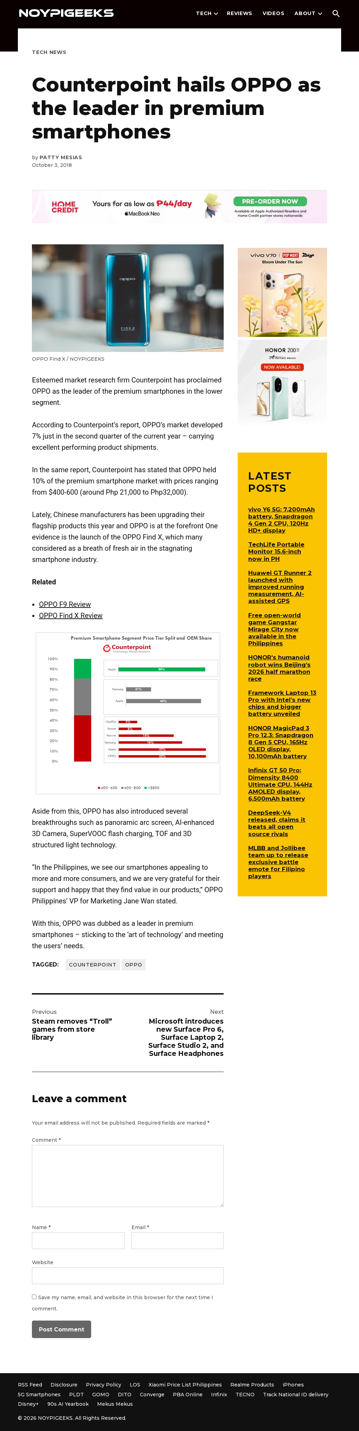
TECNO (245, 1394)
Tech (204, 13)
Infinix (219, 1394)
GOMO (100, 1394)
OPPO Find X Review (70, 615)
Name (41, 1227)
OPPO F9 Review (65, 604)
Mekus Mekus (115, 1404)
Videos (273, 13)
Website (42, 1262)
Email (140, 1227)
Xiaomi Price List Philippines (185, 1385)
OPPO (133, 965)
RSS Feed (30, 1385)
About (305, 13)
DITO (124, 1394)
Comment (46, 1140)
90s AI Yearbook (68, 1404)
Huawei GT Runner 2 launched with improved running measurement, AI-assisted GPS (280, 587)
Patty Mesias (61, 157)
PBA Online (188, 1394)
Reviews (239, 13)
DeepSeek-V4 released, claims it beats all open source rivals (276, 823)
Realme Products (252, 1385)
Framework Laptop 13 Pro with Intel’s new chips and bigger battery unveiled (282, 703)
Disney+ (28, 1404)
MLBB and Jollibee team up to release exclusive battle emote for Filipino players (278, 862)
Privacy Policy (103, 1385)
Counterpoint (92, 965)
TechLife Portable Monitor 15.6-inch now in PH (276, 551)
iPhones (293, 1385)
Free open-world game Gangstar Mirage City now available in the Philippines (274, 629)
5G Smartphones (39, 1394)
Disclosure (63, 1385)
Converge (152, 1394)
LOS (135, 1385)
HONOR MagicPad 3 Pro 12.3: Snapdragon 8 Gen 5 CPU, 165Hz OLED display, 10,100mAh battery (280, 742)
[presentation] (216, 14)
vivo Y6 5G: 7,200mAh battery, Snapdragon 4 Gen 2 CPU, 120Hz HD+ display (281, 520)
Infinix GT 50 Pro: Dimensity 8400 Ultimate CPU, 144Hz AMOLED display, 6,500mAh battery (280, 784)
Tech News (49, 52)
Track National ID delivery (295, 1394)
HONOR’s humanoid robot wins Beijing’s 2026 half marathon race (279, 668)
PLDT (76, 1394)
